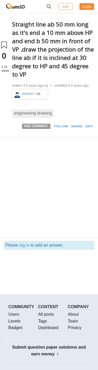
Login (86, 6)
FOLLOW (61, 126)
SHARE (77, 126)
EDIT (89, 126)
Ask (65, 6)
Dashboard (48, 327)
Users (13, 314)
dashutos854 (27, 94)
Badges (15, 327)
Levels (14, 321)
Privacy (74, 327)
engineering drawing (33, 113)
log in (24, 245)
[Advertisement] (49, 189)
